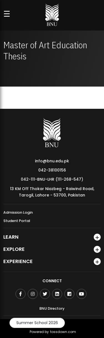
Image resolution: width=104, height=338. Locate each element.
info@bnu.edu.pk (52, 161)
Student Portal (16, 220)
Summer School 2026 (37, 323)
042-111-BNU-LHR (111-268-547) (52, 179)
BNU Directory (52, 308)
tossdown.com (63, 331)
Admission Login (18, 212)
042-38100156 (52, 170)
